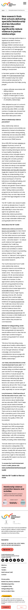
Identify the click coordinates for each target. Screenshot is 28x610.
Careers (3, 567)
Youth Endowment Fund (16, 76)
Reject (21, 607)
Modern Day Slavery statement (10, 581)
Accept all (6, 607)
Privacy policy (5, 579)
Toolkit (4, 76)
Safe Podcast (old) (7, 572)
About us (4, 565)
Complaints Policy (6, 586)
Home (3, 10)
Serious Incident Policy (7, 591)
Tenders (3, 570)
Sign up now (6, 549)
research (5, 43)
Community (6, 596)
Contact (3, 574)
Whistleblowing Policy (7, 584)
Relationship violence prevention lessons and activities (14, 489)
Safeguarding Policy (7, 589)
